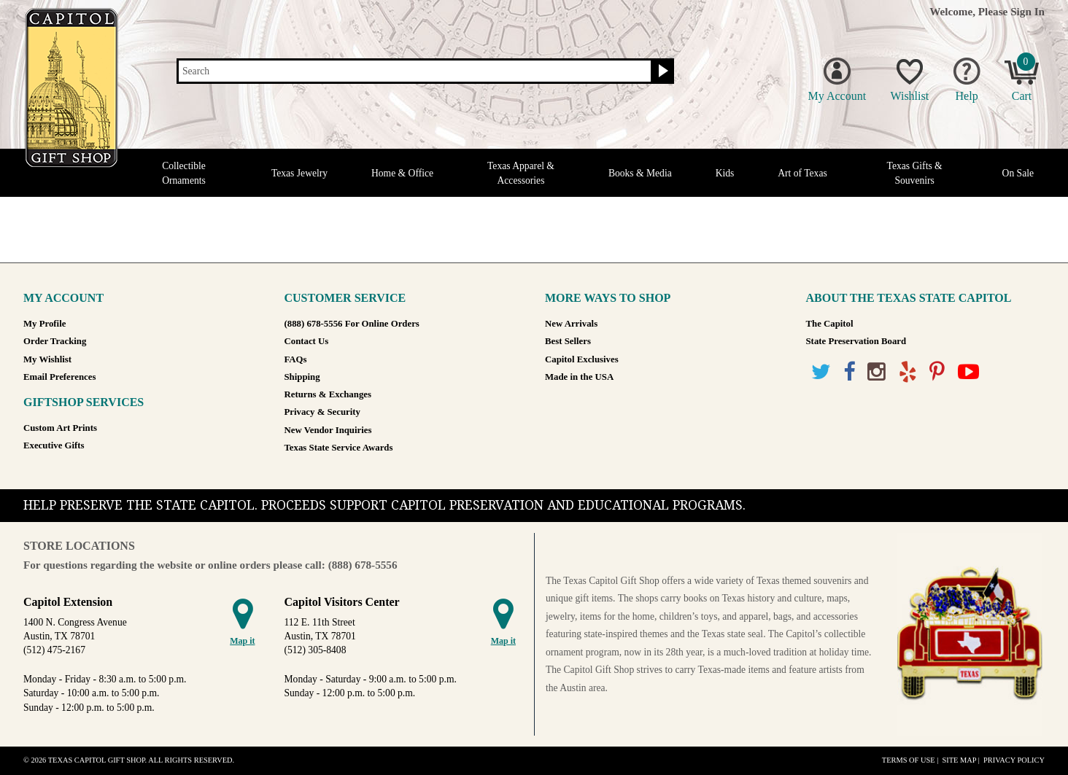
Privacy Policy (1014, 760)
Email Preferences (59, 377)
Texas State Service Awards (339, 448)
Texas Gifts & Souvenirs (915, 172)
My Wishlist (47, 359)
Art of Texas (802, 173)
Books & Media (640, 173)
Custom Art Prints (60, 428)
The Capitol (830, 324)
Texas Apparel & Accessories (520, 172)
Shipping (302, 377)
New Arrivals (571, 324)
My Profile (44, 324)
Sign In (1027, 11)
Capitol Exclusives (582, 359)
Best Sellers (568, 341)
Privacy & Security (322, 412)
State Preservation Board (856, 341)
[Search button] (661, 71)
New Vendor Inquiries (328, 430)
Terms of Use (908, 760)
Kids (725, 173)
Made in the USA (579, 377)
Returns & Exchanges (328, 394)
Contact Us (307, 341)
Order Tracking (54, 341)
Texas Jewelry (299, 173)
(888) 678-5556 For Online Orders (352, 324)
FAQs (296, 359)
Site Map (959, 760)
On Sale (1018, 173)
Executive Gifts (54, 445)
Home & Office (402, 173)
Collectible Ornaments (184, 172)
